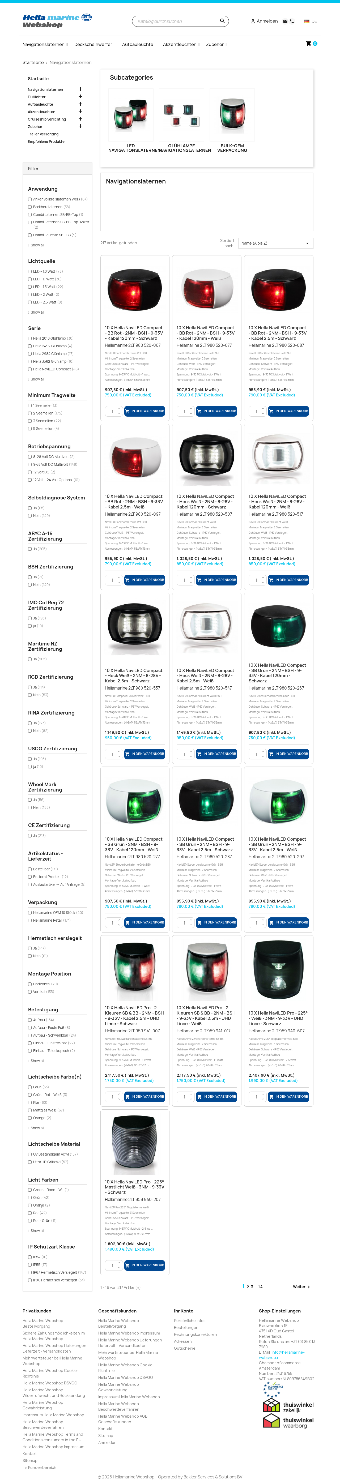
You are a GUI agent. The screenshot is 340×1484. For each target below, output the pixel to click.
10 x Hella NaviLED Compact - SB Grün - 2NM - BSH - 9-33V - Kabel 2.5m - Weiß (277, 844)
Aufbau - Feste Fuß (51, 1027)
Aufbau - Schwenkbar (54, 1035)
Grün (41, 1087)
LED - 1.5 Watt (48, 286)
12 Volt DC (44, 472)
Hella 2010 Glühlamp (53, 338)
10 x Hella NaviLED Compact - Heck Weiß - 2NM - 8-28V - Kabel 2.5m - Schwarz (134, 676)
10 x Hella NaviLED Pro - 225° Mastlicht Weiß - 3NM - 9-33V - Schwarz (134, 1187)
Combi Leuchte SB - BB (55, 235)
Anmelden (107, 1442)
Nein (41, 515)
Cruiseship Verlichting (47, 119)
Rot (40, 1213)
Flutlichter (37, 97)
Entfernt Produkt (50, 876)
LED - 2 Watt (46, 294)
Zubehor (35, 126)
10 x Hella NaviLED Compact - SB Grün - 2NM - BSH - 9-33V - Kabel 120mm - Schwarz (277, 673)
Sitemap (30, 1460)
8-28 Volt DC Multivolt (54, 456)
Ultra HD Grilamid (51, 1162)
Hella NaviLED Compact (56, 369)
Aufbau (43, 1019)
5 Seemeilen (46, 428)
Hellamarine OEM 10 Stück (58, 912)
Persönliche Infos (190, 1320)
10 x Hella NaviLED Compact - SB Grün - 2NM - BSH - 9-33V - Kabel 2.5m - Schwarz (205, 844)
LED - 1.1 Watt (47, 279)
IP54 (40, 1257)
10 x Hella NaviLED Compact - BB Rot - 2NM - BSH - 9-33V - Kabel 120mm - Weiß (206, 333)
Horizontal (45, 984)
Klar (40, 1102)
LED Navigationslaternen (134, 148)
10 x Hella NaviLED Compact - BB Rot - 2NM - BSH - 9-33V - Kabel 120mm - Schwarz (134, 333)
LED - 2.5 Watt (47, 302)
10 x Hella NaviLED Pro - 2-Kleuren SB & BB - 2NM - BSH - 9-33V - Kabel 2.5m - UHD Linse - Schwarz (134, 1015)
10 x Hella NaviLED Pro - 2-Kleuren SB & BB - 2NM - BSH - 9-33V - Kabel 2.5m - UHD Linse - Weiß (206, 1015)
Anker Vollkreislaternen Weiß (60, 199)
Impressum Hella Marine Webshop (53, 1414)
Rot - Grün (45, 1220)
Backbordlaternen (51, 206)
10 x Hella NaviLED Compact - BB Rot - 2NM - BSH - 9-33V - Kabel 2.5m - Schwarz (278, 333)
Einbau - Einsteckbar (54, 1043)
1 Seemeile (45, 405)
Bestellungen (186, 1327)
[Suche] (180, 21)
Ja (39, 508)
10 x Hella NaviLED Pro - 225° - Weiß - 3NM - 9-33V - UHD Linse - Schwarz (278, 1018)
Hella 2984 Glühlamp (53, 353)
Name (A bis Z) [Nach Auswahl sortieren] (276, 243)
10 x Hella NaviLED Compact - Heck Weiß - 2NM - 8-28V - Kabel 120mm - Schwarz (205, 501)
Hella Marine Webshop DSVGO (50, 1382)
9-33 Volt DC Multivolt (55, 464)
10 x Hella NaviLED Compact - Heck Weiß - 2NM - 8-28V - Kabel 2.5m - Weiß (205, 676)
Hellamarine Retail (52, 920)
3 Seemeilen (47, 420)
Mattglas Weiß (48, 1110)
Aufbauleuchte (40, 104)
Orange (42, 1117)
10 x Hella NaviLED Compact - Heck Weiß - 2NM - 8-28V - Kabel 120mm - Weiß (277, 501)
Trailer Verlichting (43, 134)
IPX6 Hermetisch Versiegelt (59, 1280)
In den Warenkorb (144, 411)
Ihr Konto (183, 1311)
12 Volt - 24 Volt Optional (56, 479)
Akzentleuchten (41, 111)
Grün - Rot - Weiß (50, 1094)
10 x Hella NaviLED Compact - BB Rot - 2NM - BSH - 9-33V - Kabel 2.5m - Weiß (134, 501)
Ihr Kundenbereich (39, 1467)
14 (260, 1286)
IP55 (40, 1264)
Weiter (302, 1287)
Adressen (183, 1341)
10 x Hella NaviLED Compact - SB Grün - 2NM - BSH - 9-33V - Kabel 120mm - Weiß (134, 844)
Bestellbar (45, 869)
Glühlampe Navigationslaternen (185, 148)
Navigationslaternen (45, 89)
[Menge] (112, 411)
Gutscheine (185, 1348)
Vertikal (43, 991)
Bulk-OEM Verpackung (232, 148)
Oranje (41, 1205)
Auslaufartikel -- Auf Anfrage (59, 884)
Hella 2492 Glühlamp (53, 346)
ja (38, 625)
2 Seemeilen (48, 413)
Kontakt (30, 1453)
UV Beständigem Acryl (55, 1154)
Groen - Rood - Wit (51, 1189)
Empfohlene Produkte (46, 141)
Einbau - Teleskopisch (54, 1050)
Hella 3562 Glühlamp (53, 361)
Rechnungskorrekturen (195, 1334)
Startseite (38, 79)
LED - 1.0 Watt (48, 271)
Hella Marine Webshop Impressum (53, 1446)
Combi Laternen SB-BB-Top (58, 214)
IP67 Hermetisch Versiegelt (59, 1272)
